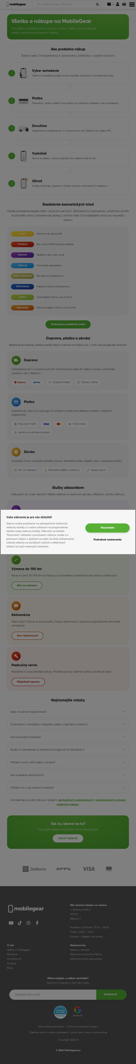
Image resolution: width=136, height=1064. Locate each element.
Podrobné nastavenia (107, 540)
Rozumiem (107, 528)
